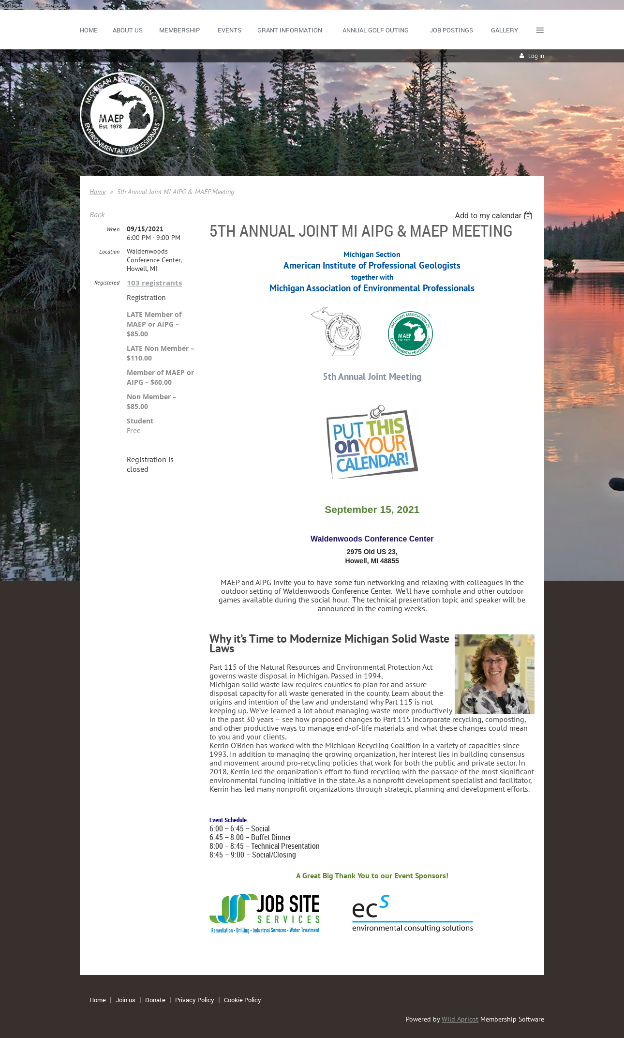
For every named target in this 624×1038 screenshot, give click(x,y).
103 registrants (154, 283)
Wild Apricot (460, 1019)
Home (97, 191)
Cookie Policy (242, 999)
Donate (155, 999)
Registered (106, 282)
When (112, 229)
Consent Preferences (33, 5)
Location (109, 251)
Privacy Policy (194, 999)
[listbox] (495, 216)
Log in (536, 56)
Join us (125, 999)
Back (96, 214)
